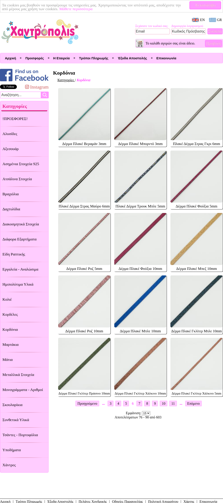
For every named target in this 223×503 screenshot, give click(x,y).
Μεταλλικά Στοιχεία (18, 374)
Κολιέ (7, 299)
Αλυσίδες (9, 134)
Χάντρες (9, 465)
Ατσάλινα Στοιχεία (17, 179)
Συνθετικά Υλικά (15, 420)
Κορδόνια (10, 329)
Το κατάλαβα (205, 5)
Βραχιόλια (10, 194)
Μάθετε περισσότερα (76, 9)
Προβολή (213, 43)
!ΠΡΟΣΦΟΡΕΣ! (15, 118)
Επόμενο (193, 403)
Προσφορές (34, 58)
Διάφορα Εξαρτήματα (19, 239)
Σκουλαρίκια (12, 404)
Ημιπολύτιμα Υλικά (17, 284)
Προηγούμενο (87, 403)
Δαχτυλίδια (11, 209)
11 (173, 403)
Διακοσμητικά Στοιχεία (20, 224)
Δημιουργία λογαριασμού (187, 26)
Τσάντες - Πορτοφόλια (20, 435)
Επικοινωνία (166, 58)
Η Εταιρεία (61, 58)
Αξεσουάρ (10, 149)
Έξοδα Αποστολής (132, 58)
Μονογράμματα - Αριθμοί (22, 389)
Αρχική (10, 58)
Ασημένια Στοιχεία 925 (20, 164)
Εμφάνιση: (134, 413)
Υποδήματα (11, 450)
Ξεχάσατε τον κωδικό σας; (151, 26)
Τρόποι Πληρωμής (93, 58)
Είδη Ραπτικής (13, 254)
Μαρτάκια (10, 344)
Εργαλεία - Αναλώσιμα (20, 269)
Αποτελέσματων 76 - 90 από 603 (138, 417)
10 (163, 403)
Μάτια (7, 359)
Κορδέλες (10, 314)
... (103, 403)
